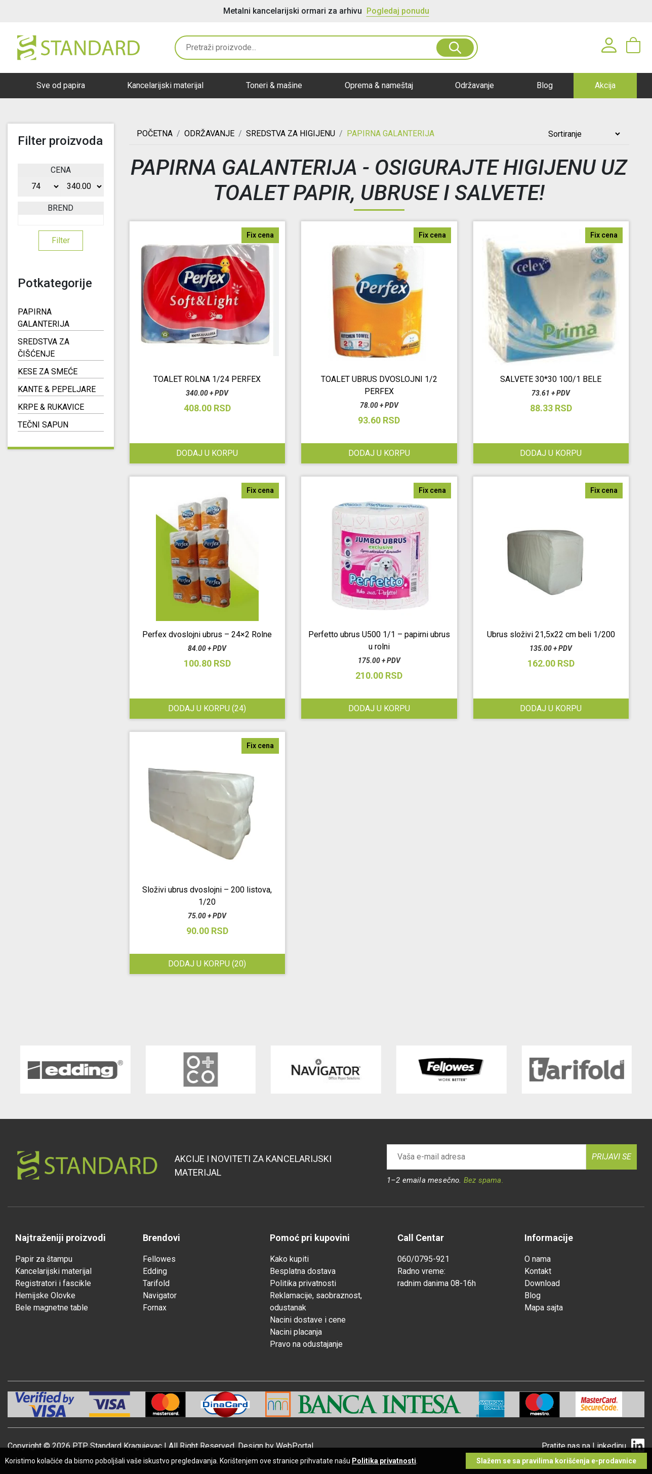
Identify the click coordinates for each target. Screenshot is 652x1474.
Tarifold (156, 1283)
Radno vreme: (421, 1271)
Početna (155, 133)
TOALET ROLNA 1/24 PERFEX (207, 379)
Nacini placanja (296, 1332)
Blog (545, 85)
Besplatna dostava (303, 1271)
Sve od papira (60, 85)
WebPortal (294, 1446)
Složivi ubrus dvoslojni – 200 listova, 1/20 (207, 896)
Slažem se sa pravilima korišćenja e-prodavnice (556, 1461)
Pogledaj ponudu (397, 11)
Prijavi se (611, 1156)
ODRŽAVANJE (209, 133)
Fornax (155, 1307)
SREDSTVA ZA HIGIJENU (290, 133)
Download (542, 1283)
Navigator (160, 1295)
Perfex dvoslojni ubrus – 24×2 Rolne (207, 634)
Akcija (605, 85)
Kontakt (537, 1271)
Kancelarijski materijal (165, 85)
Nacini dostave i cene (308, 1320)
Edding (155, 1271)
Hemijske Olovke (45, 1295)
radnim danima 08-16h (436, 1283)
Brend (60, 208)
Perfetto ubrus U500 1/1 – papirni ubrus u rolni (379, 640)
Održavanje (474, 85)
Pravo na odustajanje (306, 1344)
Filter (61, 240)
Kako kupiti (289, 1259)
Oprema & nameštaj (379, 85)
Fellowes (159, 1259)
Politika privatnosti (303, 1283)
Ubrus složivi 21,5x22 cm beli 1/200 (551, 634)
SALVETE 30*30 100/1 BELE (550, 379)
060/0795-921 (423, 1259)
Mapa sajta (543, 1307)
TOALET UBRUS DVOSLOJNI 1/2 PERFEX (379, 385)
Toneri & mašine (274, 85)
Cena (61, 170)
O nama (537, 1259)
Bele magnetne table (51, 1307)
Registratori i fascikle (53, 1283)
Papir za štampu (43, 1259)
